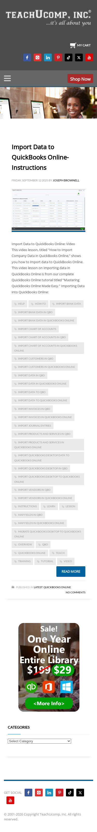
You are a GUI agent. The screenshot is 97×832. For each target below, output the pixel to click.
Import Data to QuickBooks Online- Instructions (40, 157)
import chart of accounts (37, 328)
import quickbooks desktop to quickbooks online (47, 479)
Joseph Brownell (66, 180)
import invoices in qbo (34, 408)
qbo (45, 544)
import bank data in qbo (35, 312)
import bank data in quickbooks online (46, 320)
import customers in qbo (35, 358)
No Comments (75, 592)
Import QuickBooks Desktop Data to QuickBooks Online (41, 458)
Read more (71, 571)
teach (60, 552)
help (21, 303)
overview (25, 544)
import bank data (68, 303)
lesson (70, 506)
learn (51, 506)
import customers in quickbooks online (46, 366)
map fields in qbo (30, 514)
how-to (40, 303)
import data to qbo (32, 392)
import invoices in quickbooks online (45, 417)
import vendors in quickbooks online (45, 498)
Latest (38, 587)
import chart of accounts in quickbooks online (45, 348)
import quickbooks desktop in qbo (43, 468)
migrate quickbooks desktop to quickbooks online (47, 534)
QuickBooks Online (32, 552)
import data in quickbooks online (42, 383)
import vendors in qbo (34, 489)
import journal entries (34, 425)
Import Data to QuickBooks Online (42, 400)
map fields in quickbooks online (41, 523)
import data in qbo (31, 375)
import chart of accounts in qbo (42, 337)
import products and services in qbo (44, 433)
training (24, 561)
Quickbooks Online (57, 587)
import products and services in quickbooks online (39, 445)
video (68, 561)
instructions (27, 506)
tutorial (47, 561)
